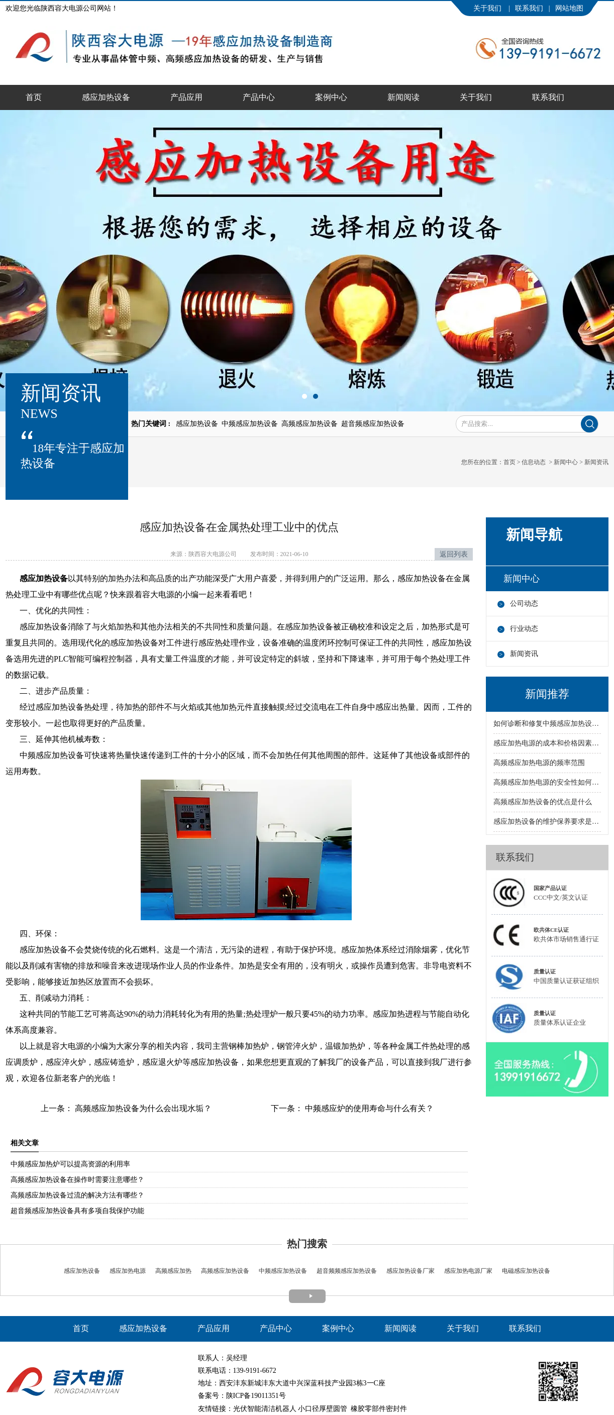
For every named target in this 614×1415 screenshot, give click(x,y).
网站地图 (569, 8)
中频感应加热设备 (283, 1270)
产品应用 (186, 97)
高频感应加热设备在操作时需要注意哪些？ (77, 1179)
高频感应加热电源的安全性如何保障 (547, 782)
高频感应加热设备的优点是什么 (542, 802)
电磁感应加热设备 (525, 1270)
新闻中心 (566, 462)
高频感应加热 (173, 1270)
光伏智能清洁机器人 (264, 1408)
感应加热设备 (106, 97)
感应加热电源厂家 (468, 1270)
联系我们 (529, 8)
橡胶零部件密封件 (379, 1408)
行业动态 (524, 628)
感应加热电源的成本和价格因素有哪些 (547, 743)
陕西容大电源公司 (212, 554)
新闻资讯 (524, 654)
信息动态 (534, 462)
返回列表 (454, 554)
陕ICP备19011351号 (256, 1395)
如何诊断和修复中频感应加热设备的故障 (547, 723)
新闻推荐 (547, 694)
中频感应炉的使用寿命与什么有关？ (368, 1108)
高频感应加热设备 (225, 1270)
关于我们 (488, 8)
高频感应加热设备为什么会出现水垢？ (142, 1108)
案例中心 (331, 97)
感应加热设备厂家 (410, 1270)
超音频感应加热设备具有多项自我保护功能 (77, 1211)
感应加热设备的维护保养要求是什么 (547, 821)
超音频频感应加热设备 (346, 1270)
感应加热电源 (127, 1270)
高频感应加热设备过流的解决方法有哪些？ (77, 1195)
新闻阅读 (403, 97)
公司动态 (524, 603)
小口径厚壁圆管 (322, 1408)
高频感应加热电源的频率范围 (539, 763)
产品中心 (259, 97)
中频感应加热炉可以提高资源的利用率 (70, 1164)
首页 (34, 97)
